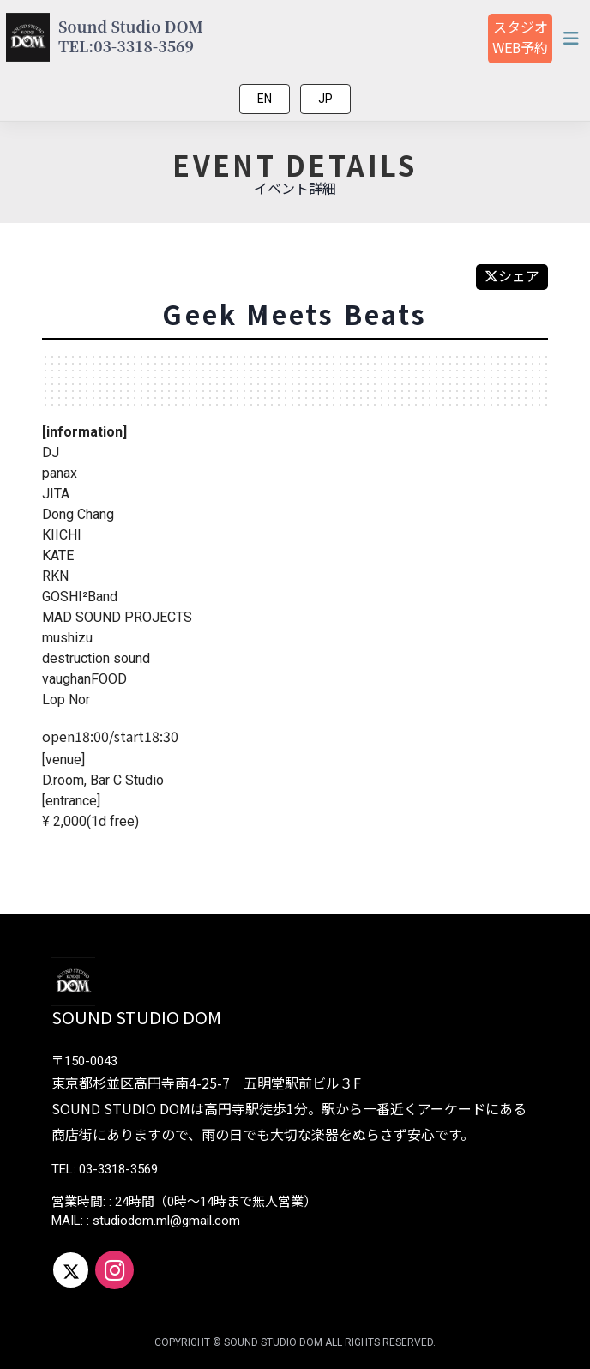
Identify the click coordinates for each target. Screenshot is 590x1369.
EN (264, 99)
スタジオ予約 (520, 38)
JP (325, 99)
